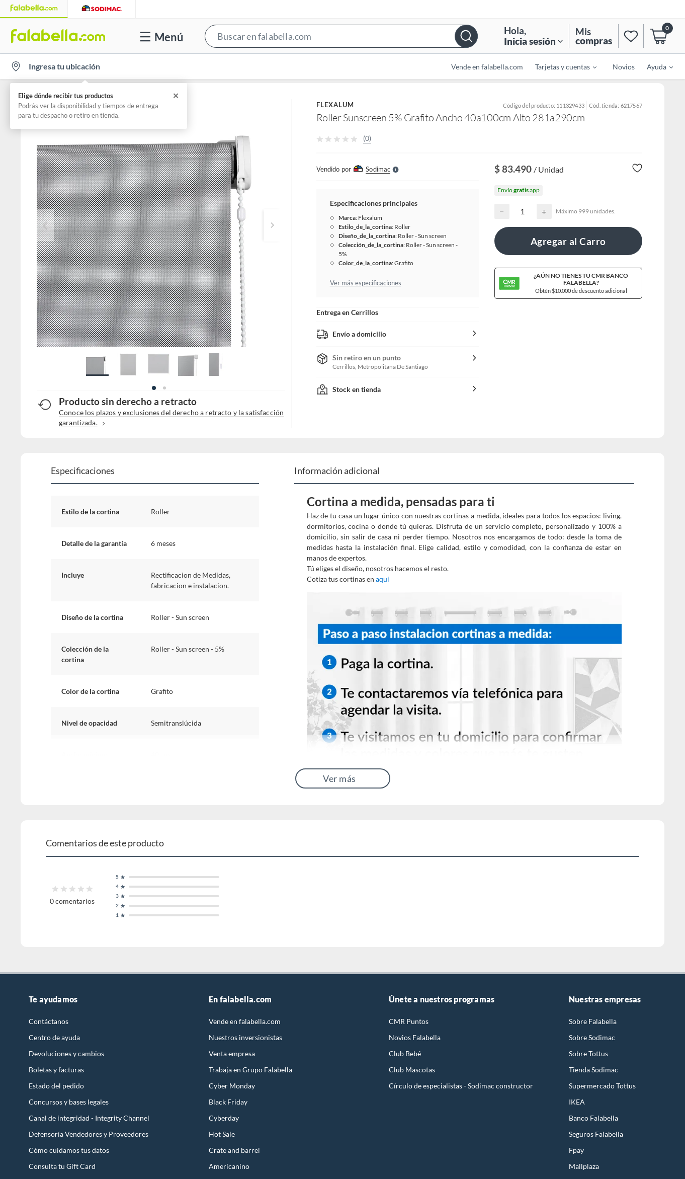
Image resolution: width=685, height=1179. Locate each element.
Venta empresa (232, 1053)
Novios (624, 66)
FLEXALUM (335, 105)
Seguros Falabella (596, 1134)
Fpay (576, 1150)
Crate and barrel (234, 1150)
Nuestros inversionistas (245, 1037)
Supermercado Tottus (602, 1085)
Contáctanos (48, 1021)
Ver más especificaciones (365, 283)
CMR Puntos (409, 1021)
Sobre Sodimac (592, 1037)
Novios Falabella (415, 1037)
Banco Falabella (593, 1118)
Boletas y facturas (56, 1069)
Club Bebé (405, 1053)
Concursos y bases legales (69, 1101)
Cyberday (224, 1118)
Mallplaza (584, 1166)
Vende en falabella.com (487, 66)
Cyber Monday (232, 1085)
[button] (341, 36)
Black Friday (228, 1101)
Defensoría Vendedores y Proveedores (88, 1134)
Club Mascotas (412, 1069)
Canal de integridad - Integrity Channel (89, 1118)
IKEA (577, 1101)
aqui (382, 579)
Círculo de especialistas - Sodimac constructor (461, 1085)
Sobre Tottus (588, 1053)
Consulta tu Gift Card (62, 1166)
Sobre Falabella (593, 1021)
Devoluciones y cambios (66, 1053)
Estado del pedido (56, 1085)
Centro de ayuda (54, 1037)
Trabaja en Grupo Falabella (250, 1069)
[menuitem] (559, 66)
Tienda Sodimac (593, 1069)
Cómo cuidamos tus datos (69, 1150)
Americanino (229, 1166)
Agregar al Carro (568, 241)
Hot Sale (222, 1134)
